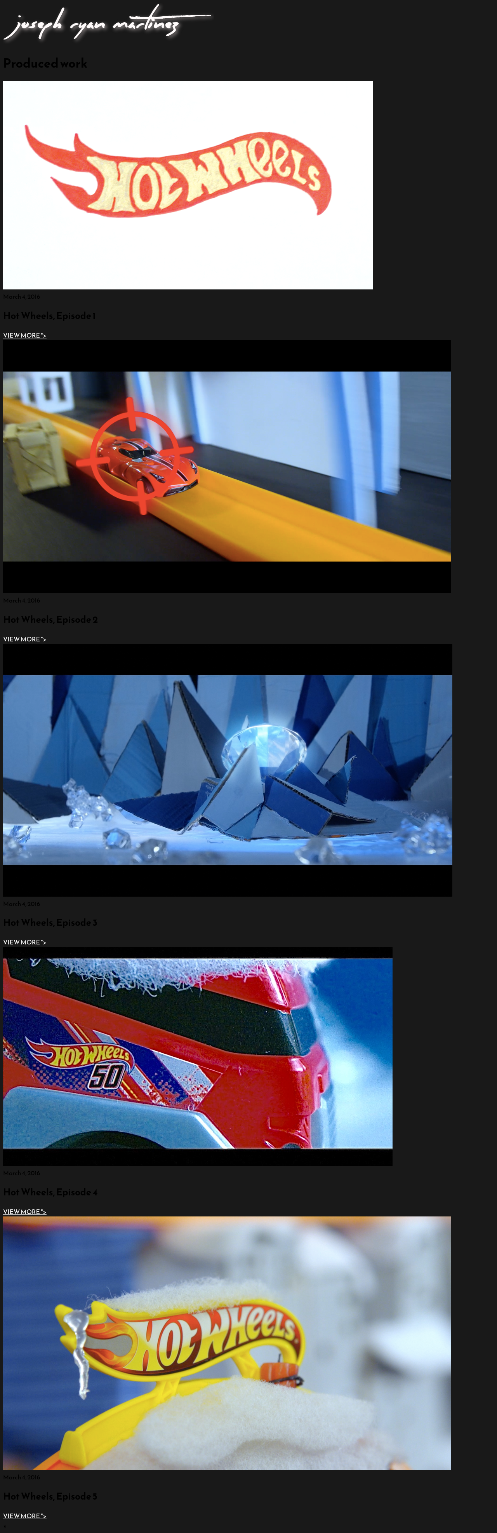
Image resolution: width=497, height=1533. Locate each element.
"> (25, 335)
